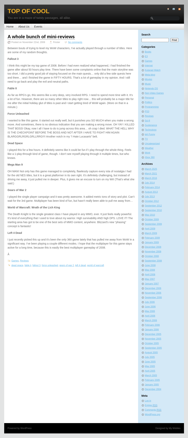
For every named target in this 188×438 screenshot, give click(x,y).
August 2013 (151, 192)
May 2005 (150, 366)
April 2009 (150, 228)
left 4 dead (80, 265)
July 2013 (150, 196)
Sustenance (151, 125)
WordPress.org (152, 414)
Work (147, 152)
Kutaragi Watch (153, 70)
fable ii (27, 265)
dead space (17, 265)
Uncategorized (152, 143)
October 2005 (152, 343)
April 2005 (150, 371)
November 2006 (153, 293)
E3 (146, 56)
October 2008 (152, 256)
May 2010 (150, 215)
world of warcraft (95, 265)
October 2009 (152, 219)
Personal (149, 97)
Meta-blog (150, 74)
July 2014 (150, 182)
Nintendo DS (151, 88)
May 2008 (150, 270)
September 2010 (153, 210)
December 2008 (153, 247)
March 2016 (151, 178)
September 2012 (153, 205)
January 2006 (152, 329)
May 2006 (150, 311)
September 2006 (153, 297)
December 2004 (153, 389)
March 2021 (151, 173)
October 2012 (152, 201)
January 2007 (152, 283)
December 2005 (153, 334)
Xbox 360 (150, 157)
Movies (148, 79)
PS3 (147, 111)
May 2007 (150, 279)
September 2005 (153, 348)
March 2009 (151, 233)
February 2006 (152, 325)
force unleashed (50, 265)
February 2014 (152, 187)
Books (148, 51)
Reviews (24, 260)
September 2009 (153, 224)
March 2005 (151, 375)
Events (38, 26)
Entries (151, 405)
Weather (149, 148)
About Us (23, 26)
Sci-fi (147, 120)
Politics (148, 102)
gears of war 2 (66, 265)
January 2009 (152, 242)
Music (148, 84)
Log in (148, 400)
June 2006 (150, 306)
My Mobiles (175, 428)
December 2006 (153, 288)
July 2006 (150, 302)
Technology (151, 129)
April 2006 (150, 315)
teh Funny (150, 134)
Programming (152, 107)
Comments (153, 410)
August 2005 (151, 352)
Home (10, 26)
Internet (149, 65)
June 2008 (150, 265)
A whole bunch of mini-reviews (41, 36)
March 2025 (151, 169)
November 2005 (153, 338)
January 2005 (152, 384)
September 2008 (153, 260)
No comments (75, 42)
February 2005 (152, 380)
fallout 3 (37, 265)
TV (146, 139)
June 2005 (150, 361)
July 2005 (150, 357)
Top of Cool (29, 11)
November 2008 (153, 251)
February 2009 (152, 237)
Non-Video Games (154, 93)
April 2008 (150, 274)
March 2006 (151, 320)
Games (15, 260)
